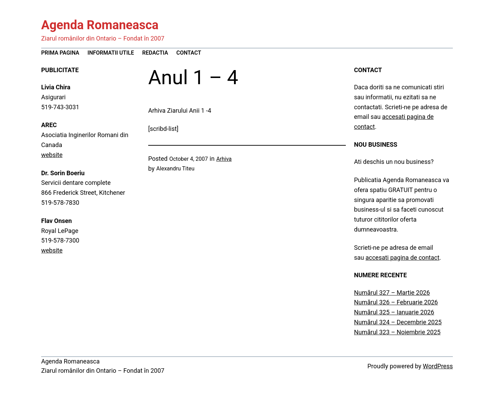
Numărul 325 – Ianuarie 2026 (394, 312)
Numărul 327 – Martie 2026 (392, 292)
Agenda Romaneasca (99, 25)
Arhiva (224, 159)
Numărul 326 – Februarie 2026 (396, 302)
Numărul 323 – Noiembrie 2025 (397, 332)
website (51, 154)
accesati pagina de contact (402, 257)
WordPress (438, 366)
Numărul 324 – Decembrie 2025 (398, 322)
